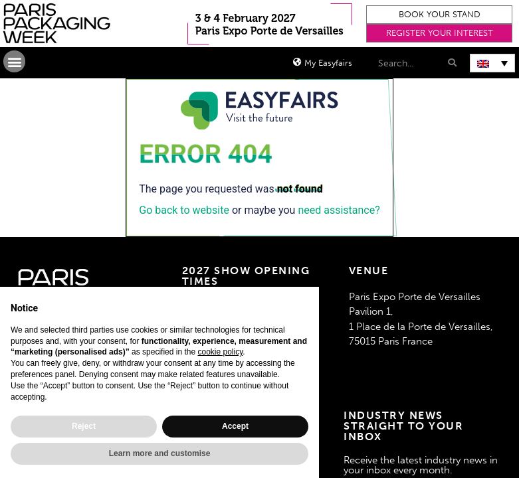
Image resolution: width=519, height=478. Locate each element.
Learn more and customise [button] (160, 453)
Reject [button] (84, 426)
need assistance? (338, 210)
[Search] (451, 62)
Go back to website (184, 210)
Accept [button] (235, 426)
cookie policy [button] (220, 352)
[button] (439, 14)
